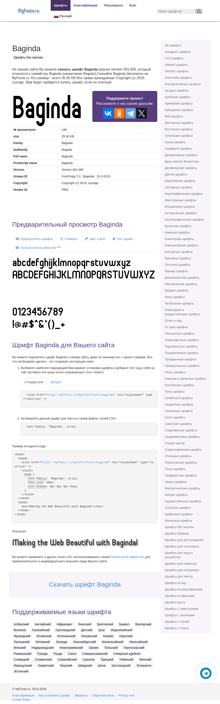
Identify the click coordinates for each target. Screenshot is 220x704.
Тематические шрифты (181, 462)
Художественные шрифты (183, 501)
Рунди (57, 653)
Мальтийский (138, 642)
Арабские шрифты (178, 97)
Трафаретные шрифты (181, 475)
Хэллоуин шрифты (178, 507)
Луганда (61, 642)
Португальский (134, 647)
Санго (72, 653)
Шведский (85, 665)
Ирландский (22, 636)
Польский (111, 647)
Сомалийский (67, 659)
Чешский (66, 665)
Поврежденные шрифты (182, 340)
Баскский (84, 624)
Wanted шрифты (176, 64)
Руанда (42, 653)
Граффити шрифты (178, 148)
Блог (132, 5)
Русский (63, 16)
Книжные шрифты (177, 232)
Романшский (22, 653)
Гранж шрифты (175, 142)
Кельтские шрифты (178, 226)
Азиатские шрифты (178, 77)
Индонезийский (121, 630)
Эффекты (81, 695)
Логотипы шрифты (178, 264)
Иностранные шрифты (180, 200)
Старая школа (175, 443)
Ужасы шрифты (175, 482)
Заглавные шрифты (178, 187)
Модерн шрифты (176, 290)
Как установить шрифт (54, 695)
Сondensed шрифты (179, 398)
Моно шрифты (175, 297)
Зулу (101, 630)
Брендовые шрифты (179, 110)
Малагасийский (113, 642)
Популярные (113, 5)
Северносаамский (94, 653)
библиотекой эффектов (127, 557)
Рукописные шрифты (179, 385)
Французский (23, 665)
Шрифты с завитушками (182, 608)
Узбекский (126, 659)
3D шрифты (173, 45)
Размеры (68, 239)
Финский (145, 659)
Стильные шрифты (178, 456)
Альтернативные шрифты (182, 84)
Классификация (85, 5)
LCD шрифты (174, 58)
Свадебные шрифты (179, 404)
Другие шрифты (176, 174)
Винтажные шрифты (179, 123)
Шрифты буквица (177, 533)
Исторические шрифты (181, 213)
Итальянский (66, 636)
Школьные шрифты (178, 520)
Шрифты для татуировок (182, 570)
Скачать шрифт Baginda (85, 584)
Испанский (44, 636)
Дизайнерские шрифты (181, 168)
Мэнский (20, 647)
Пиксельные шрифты (179, 333)
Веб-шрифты (174, 116)
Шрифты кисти (175, 602)
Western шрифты (176, 71)
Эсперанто (143, 665)
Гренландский (65, 630)
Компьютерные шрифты (181, 245)
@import (56, 382)
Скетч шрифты (175, 417)
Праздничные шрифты (180, 359)
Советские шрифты (178, 424)
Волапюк (20, 630)
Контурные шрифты (178, 252)
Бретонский (105, 624)
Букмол (124, 624)
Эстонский (21, 671)
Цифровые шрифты (178, 514)
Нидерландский (42, 647)
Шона (102, 665)
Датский (86, 630)
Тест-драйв (122, 239)
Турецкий (107, 659)
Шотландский (121, 665)
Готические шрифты (179, 135)
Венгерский (143, 624)
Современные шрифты (181, 430)
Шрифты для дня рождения (184, 540)
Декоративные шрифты (181, 155)
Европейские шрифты (180, 181)
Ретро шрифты (175, 372)
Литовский (42, 642)
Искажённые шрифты (180, 206)
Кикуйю (108, 636)
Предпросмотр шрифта (34, 239)
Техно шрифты (175, 469)
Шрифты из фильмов (179, 596)
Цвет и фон (95, 239)
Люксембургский (84, 642)
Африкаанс (64, 624)
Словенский (43, 659)
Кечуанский (89, 636)
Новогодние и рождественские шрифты (182, 312)
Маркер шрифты (176, 271)
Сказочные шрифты (178, 411)
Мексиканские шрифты (181, 284)
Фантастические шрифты (182, 488)
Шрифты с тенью (176, 628)
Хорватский (46, 665)
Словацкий (21, 659)
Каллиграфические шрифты (184, 219)
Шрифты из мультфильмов (183, 589)
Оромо (93, 647)
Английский (42, 624)
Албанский (21, 624)
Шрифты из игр (175, 583)
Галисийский (41, 630)
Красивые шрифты (178, 258)
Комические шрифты (179, 239)
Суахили (88, 659)
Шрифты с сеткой (177, 621)
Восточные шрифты (178, 129)
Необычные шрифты (179, 303)
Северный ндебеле (126, 653)
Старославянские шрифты (183, 449)
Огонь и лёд (173, 320)
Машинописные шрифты (182, 277)
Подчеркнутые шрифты (181, 346)
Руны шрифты (175, 391)
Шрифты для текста (178, 576)
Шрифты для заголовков (182, 546)
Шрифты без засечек (179, 527)
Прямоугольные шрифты (182, 365)
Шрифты (60, 5)
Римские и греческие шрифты (185, 378)
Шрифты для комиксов (181, 563)
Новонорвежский (71, 647)
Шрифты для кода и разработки (178, 555)
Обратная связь (103, 695)
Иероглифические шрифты (184, 193)
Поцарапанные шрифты (181, 353)
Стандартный (33, 382)
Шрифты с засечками (179, 615)
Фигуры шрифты (176, 494)
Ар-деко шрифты (176, 90)
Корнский (125, 636)
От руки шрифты (176, 327)
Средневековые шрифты (182, 436)
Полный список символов (38, 247)
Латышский (21, 642)
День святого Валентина (182, 161)
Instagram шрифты (178, 52)
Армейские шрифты (179, 103)
